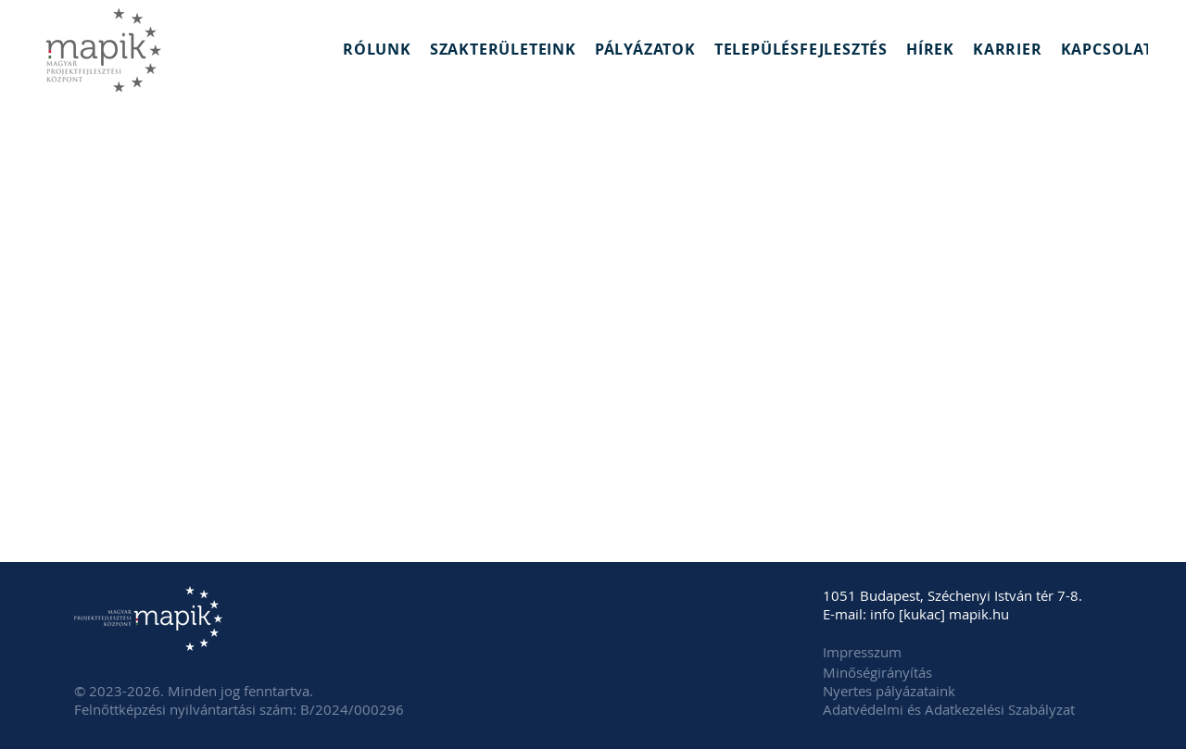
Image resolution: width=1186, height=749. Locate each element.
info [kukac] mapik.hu (939, 614)
